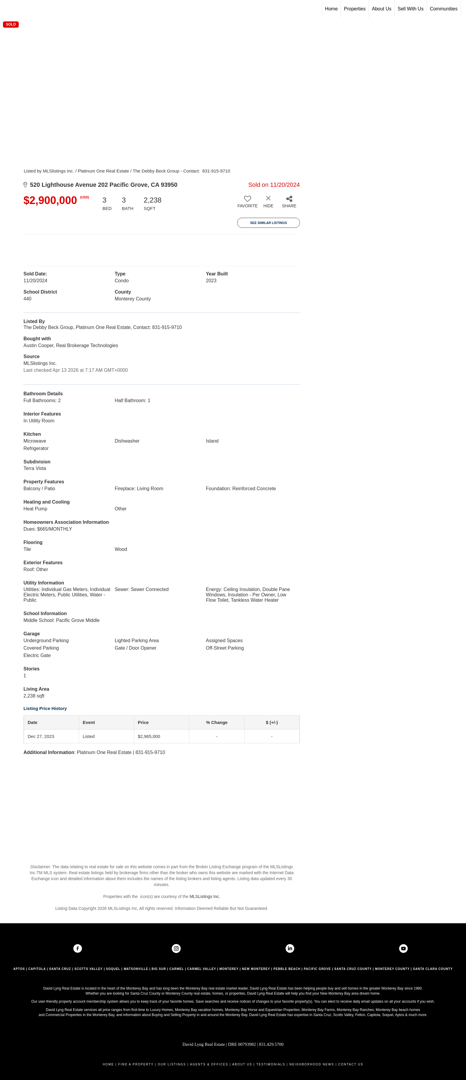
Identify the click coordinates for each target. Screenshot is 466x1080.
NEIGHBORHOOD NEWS (311, 1064)
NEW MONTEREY (256, 969)
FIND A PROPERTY (136, 1064)
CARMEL (176, 969)
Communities (443, 8)
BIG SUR (159, 969)
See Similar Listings (268, 223)
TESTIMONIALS (270, 1064)
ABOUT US (242, 1064)
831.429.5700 (271, 1044)
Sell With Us (411, 8)
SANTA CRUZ (60, 969)
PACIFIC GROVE (317, 969)
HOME (108, 1064)
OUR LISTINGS (172, 1064)
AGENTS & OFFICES (209, 1064)
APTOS (19, 969)
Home (331, 8)
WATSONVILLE (136, 969)
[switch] (247, 204)
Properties (355, 8)
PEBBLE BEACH (286, 969)
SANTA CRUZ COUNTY (353, 969)
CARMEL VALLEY (201, 969)
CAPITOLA (37, 969)
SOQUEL (113, 969)
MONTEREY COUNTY (392, 969)
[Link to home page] (7, 9)
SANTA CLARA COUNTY (433, 969)
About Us (381, 8)
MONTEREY (229, 969)
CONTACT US (350, 1064)
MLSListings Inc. (205, 896)
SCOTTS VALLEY (89, 969)
